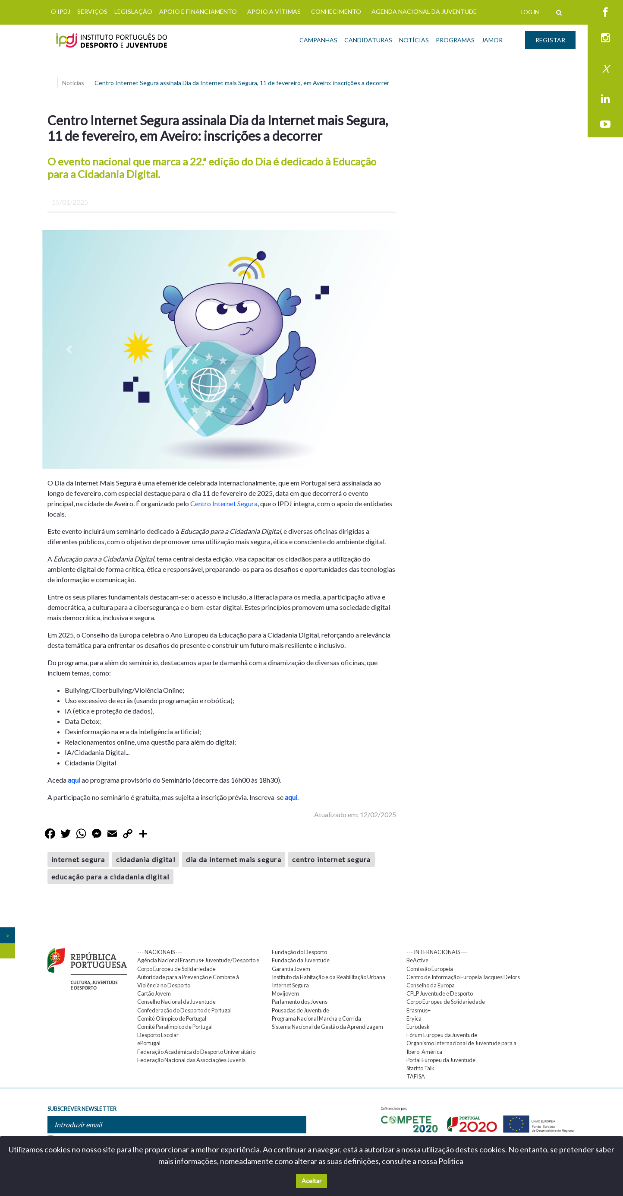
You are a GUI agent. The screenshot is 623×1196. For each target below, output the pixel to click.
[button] (69, 350)
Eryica (414, 1018)
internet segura (78, 859)
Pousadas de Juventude (300, 1010)
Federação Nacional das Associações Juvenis (191, 1059)
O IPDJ (60, 11)
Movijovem (285, 993)
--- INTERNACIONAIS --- (436, 952)
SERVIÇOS (92, 11)
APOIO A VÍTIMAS (274, 11)
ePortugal (148, 1043)
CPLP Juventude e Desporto (439, 993)
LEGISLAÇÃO (133, 11)
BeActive (417, 960)
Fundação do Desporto (299, 952)
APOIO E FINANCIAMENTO (198, 11)
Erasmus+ (418, 1010)
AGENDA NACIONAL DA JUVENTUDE (424, 11)
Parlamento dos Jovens (299, 1001)
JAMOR (492, 40)
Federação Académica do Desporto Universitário (196, 1051)
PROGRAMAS (455, 40)
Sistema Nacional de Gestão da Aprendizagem (327, 1026)
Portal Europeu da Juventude (440, 1059)
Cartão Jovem (154, 993)
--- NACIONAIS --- (159, 952)
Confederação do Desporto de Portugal (184, 1010)
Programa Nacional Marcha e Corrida (316, 1018)
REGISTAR (550, 40)
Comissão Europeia (429, 968)
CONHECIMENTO (336, 11)
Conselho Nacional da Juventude (176, 1001)
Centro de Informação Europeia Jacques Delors (463, 977)
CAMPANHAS (318, 40)
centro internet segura (331, 859)
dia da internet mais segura (233, 859)
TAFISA (415, 1076)
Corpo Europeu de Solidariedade (445, 1001)
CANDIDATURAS (368, 40)
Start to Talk (420, 1068)
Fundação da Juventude (301, 960)
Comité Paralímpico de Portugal (175, 1026)
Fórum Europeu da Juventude (441, 1034)
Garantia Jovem (291, 968)
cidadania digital (145, 859)
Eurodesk (418, 1026)
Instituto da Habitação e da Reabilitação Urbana (328, 977)
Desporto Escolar (158, 1034)
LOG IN (530, 12)
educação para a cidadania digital (110, 876)
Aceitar (311, 1180)
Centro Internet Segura (224, 503)
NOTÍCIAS (414, 40)
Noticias (73, 82)
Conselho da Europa (430, 985)
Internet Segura (290, 985)
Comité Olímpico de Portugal (171, 1018)
